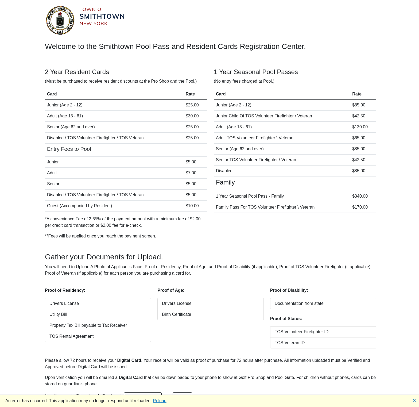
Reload (159, 400)
